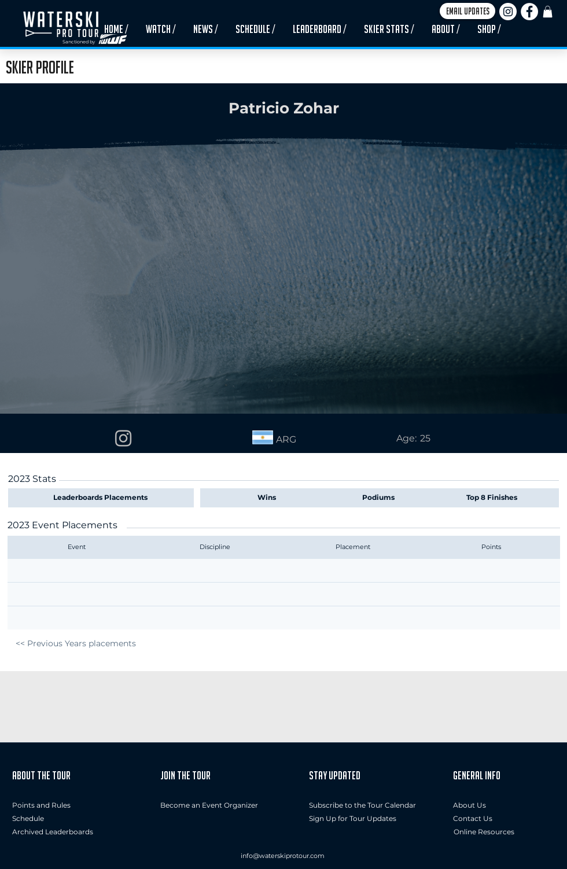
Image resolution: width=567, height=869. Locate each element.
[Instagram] (508, 11)
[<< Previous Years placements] (75, 643)
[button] (467, 11)
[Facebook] (529, 11)
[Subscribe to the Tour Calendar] (362, 805)
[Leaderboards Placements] (103, 498)
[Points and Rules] (41, 805)
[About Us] (504, 805)
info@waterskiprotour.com (283, 856)
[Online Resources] (484, 832)
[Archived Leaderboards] (56, 832)
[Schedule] (36, 819)
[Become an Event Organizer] (209, 805)
